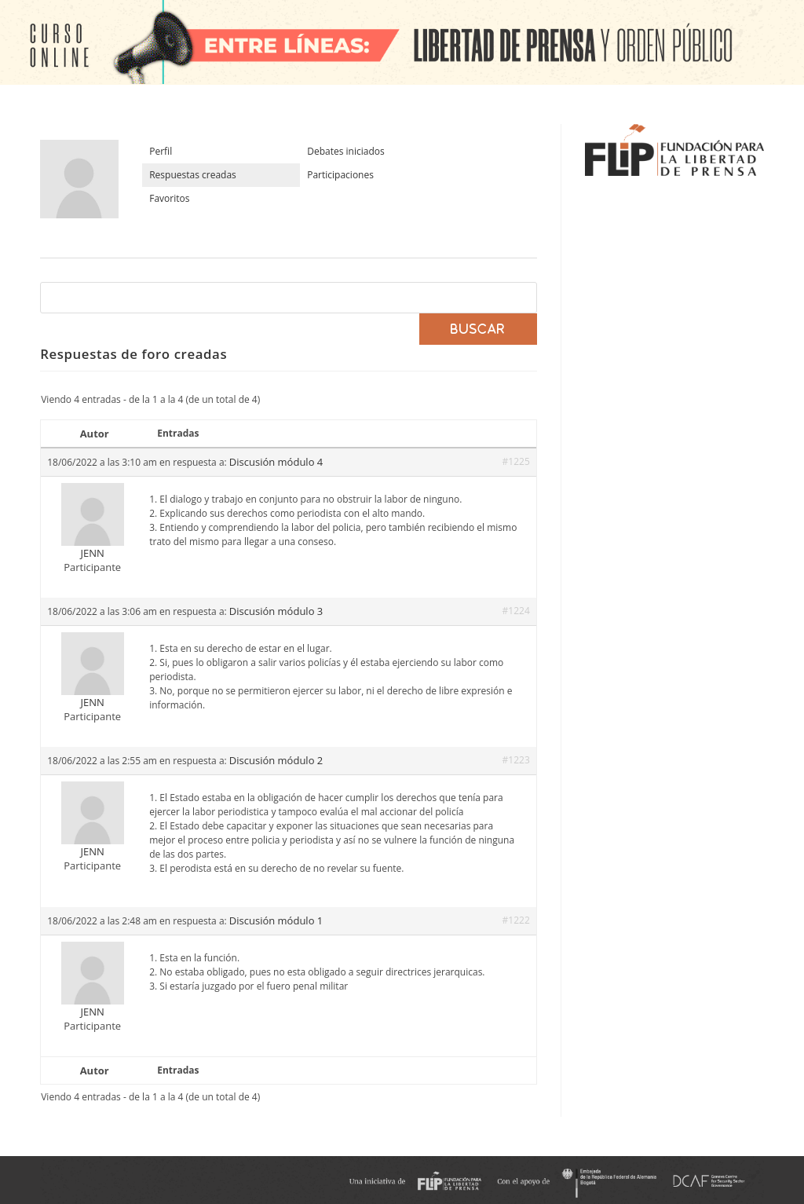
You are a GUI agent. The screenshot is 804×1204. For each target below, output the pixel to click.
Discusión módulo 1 (276, 920)
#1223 (516, 760)
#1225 (516, 461)
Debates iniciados (345, 151)
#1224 (516, 610)
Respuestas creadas (192, 174)
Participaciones (340, 174)
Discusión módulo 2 (276, 760)
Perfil (160, 151)
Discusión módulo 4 (276, 462)
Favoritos (169, 198)
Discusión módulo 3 (276, 611)
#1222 (516, 920)
